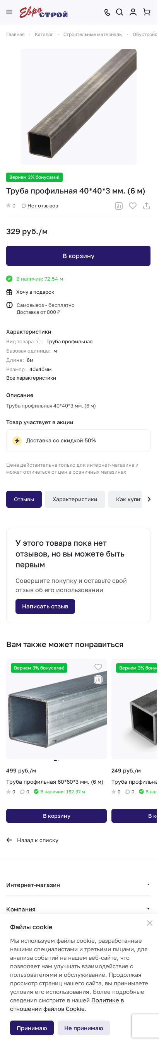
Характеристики (75, 499)
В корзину (78, 256)
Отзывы (24, 499)
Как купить (131, 499)
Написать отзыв (45, 606)
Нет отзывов (40, 205)
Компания (21, 909)
